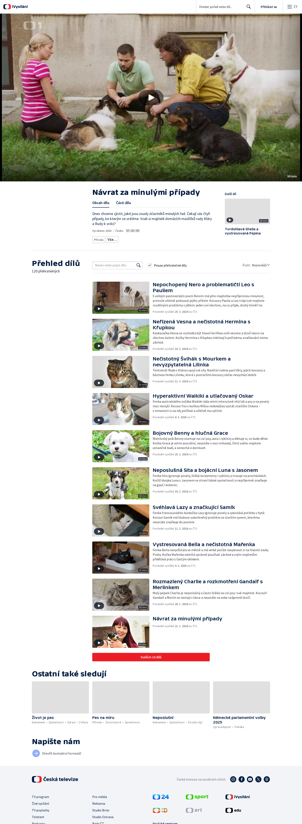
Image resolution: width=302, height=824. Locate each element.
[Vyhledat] (138, 264)
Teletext (38, 815)
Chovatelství (186, 238)
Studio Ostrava (102, 815)
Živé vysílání (40, 802)
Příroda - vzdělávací (139, 238)
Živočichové (115, 238)
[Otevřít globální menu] (292, 6)
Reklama (98, 802)
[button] (151, 97)
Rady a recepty (164, 238)
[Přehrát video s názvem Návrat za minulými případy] (151, 97)
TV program (40, 795)
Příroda (99, 238)
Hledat (247, 8)
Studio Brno (100, 809)
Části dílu (123, 202)
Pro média (99, 795)
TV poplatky (40, 809)
